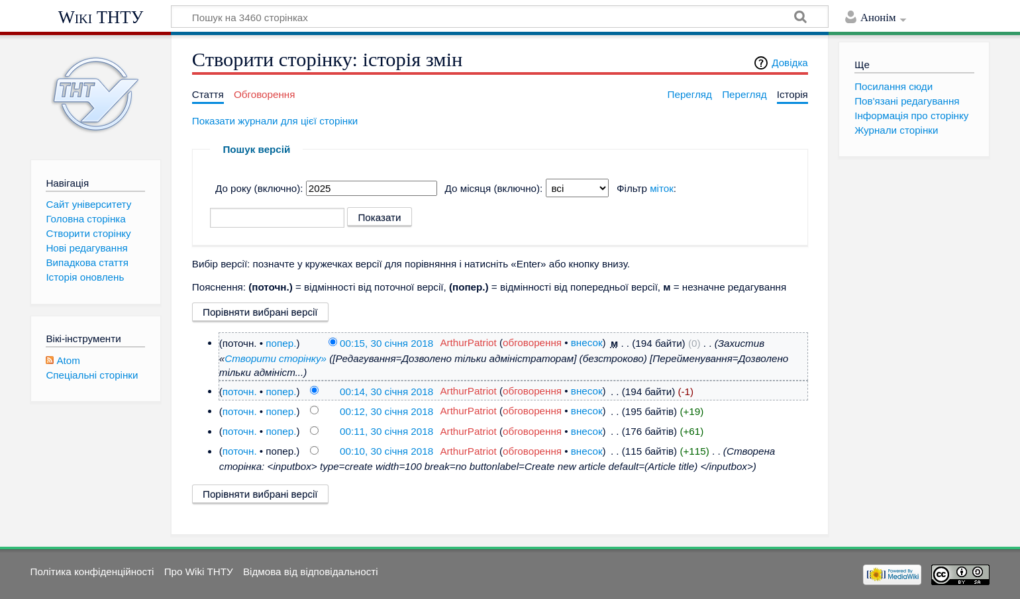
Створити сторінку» (276, 358)
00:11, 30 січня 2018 (386, 431)
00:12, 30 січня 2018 (386, 410)
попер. (281, 342)
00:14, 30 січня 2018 (386, 390)
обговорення (532, 342)
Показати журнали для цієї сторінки (275, 120)
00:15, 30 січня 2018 (386, 342)
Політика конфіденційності (92, 571)
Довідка (790, 62)
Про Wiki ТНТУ (198, 571)
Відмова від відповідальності (310, 571)
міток (662, 188)
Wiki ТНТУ (101, 17)
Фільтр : (646, 188)
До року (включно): (259, 188)
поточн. (240, 390)
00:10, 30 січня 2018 (386, 451)
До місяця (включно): (494, 188)
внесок (587, 342)
